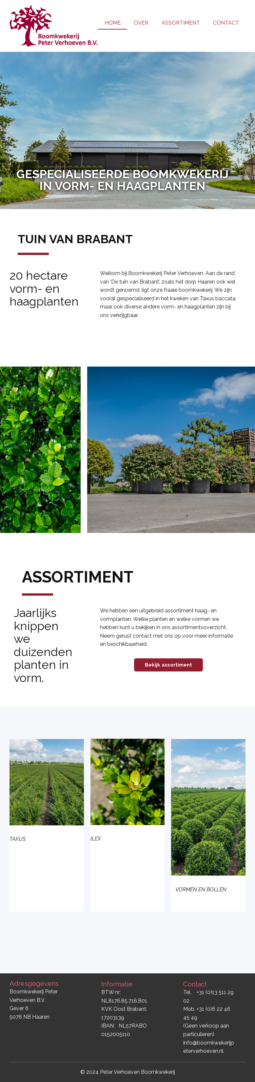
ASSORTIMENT (181, 23)
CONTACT (226, 23)
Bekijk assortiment (168, 665)
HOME (113, 23)
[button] (10, 130)
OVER (141, 23)
